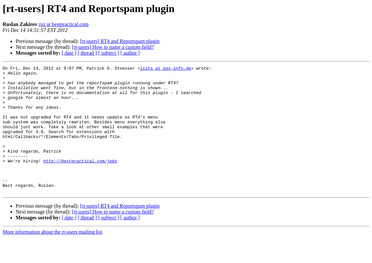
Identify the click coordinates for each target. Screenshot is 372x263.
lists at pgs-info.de (165, 69)
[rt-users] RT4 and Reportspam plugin (119, 41)
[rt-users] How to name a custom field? (113, 47)
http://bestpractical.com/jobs (80, 180)
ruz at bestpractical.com (63, 24)
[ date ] (69, 53)
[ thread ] (87, 53)
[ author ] (130, 53)
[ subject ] (108, 53)
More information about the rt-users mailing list (52, 257)
